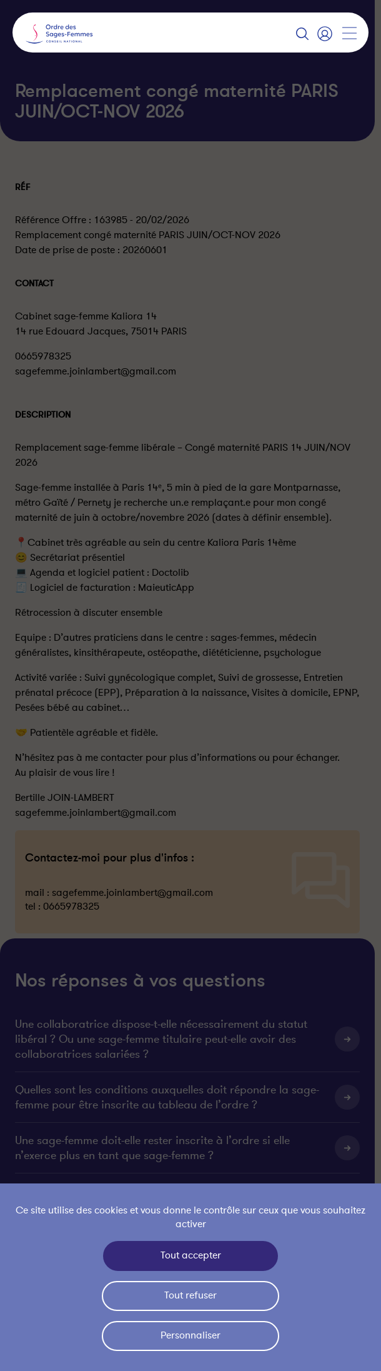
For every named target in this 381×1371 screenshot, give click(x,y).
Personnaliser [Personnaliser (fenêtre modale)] (190, 1335)
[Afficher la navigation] (349, 33)
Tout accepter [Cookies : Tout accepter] (191, 1255)
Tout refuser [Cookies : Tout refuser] (190, 1295)
